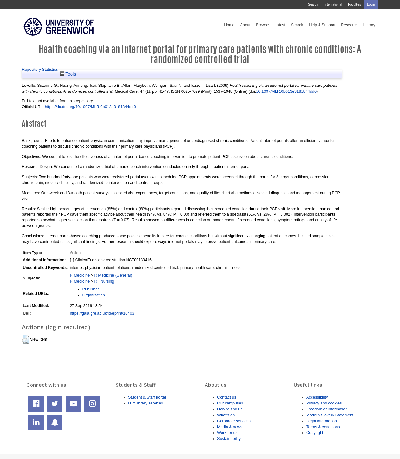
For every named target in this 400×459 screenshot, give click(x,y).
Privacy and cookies (324, 403)
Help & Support (322, 25)
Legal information (321, 421)
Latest (280, 25)
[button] (25, 339)
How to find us (229, 409)
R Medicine (80, 275)
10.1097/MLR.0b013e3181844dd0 (286, 91)
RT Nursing (104, 281)
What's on (226, 415)
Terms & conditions (323, 427)
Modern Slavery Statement (329, 415)
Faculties (354, 4)
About (245, 25)
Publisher (90, 289)
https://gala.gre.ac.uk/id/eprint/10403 (102, 313)
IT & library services (145, 403)
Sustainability (229, 438)
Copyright (314, 432)
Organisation (93, 295)
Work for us (227, 432)
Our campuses (230, 403)
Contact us (226, 397)
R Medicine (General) (113, 275)
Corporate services (234, 421)
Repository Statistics (40, 69)
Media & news (229, 427)
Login (371, 4)
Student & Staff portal (147, 397)
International (333, 4)
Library (369, 25)
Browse (262, 25)
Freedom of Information (327, 409)
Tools (68, 73)
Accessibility (317, 397)
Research (349, 25)
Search (313, 4)
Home (229, 25)
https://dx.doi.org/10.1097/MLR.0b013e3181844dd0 (90, 106)
